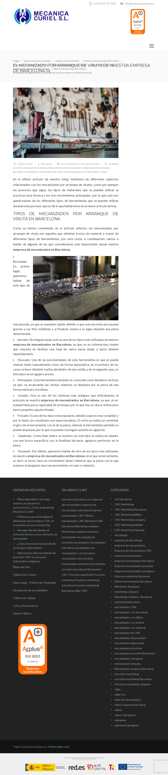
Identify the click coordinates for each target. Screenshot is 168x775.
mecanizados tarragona (129, 658)
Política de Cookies (25, 574)
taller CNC (81, 590)
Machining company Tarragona (133, 596)
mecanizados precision (75, 563)
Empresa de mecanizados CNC (133, 550)
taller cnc (120, 694)
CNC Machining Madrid (129, 524)
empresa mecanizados (128, 555)
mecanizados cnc (84, 547)
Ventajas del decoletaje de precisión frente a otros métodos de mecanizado (35, 534)
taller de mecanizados (128, 699)
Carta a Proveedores (25, 605)
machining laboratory (127, 602)
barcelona (68, 499)
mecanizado (31, 171)
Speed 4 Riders (22, 613)
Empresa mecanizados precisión (134, 566)
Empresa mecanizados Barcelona (134, 560)
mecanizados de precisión (77, 558)
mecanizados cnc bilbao (129, 617)
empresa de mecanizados (68, 167)
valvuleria (120, 720)
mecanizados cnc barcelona (78, 553)
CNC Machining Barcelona (130, 509)
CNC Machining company (130, 519)
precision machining (127, 674)
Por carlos (46, 163)
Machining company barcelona (80, 531)
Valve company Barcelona (130, 704)
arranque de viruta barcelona (38, 167)
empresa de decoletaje (129, 540)
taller (118, 689)
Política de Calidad (24, 598)
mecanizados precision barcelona (81, 171)
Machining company (86, 526)
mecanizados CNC (126, 607)
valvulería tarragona (127, 725)
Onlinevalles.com (58, 746)
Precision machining (80, 574)
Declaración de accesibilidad (30, 590)
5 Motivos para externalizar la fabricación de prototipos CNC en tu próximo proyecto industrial (33, 521)
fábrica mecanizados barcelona (133, 581)
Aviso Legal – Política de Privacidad (34, 582)
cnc (89, 499)
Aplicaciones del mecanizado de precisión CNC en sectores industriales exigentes (34, 557)
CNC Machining (124, 504)
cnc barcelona (123, 499)
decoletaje (121, 535)
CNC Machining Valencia (130, 530)
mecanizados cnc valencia (130, 627)
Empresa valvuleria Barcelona (132, 576)
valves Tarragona (125, 715)
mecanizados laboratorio (129, 643)
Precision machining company (133, 684)
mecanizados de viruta (50, 171)
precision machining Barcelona (133, 679)
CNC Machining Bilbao (128, 514)
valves (118, 710)
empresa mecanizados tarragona (134, 571)
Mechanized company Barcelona (134, 668)
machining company (127, 591)
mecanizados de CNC (128, 632)
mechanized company (128, 663)
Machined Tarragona (127, 586)
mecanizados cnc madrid (129, 622)
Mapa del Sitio (21, 567)
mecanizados (81, 542)
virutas (103, 171)
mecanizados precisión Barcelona (135, 653)
